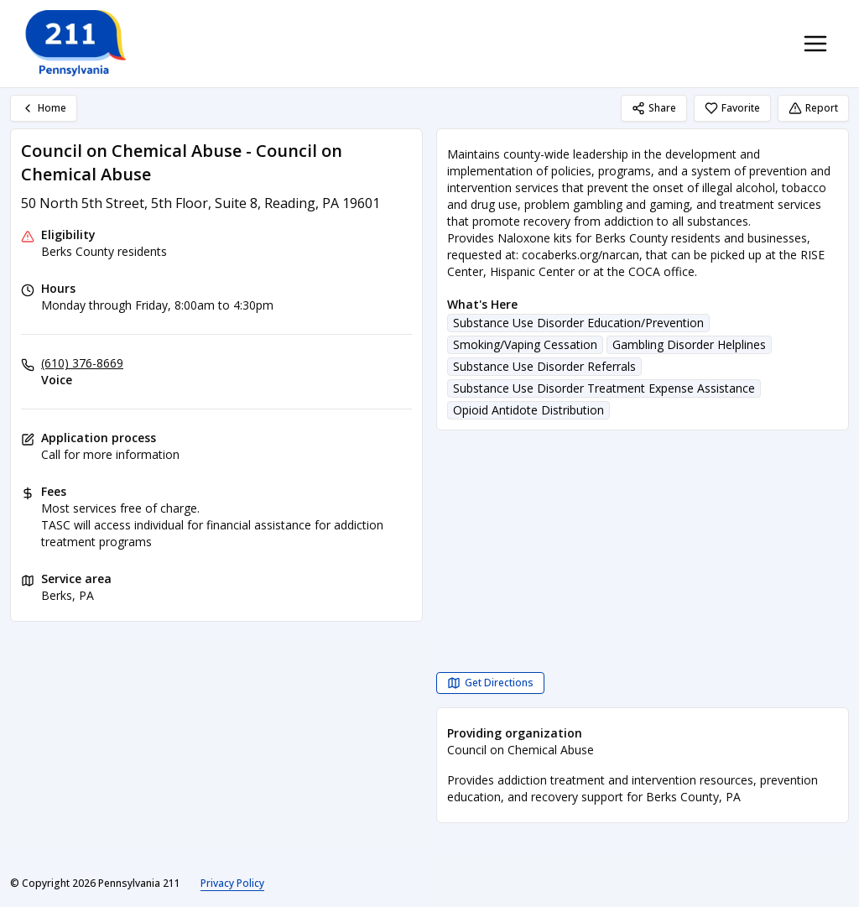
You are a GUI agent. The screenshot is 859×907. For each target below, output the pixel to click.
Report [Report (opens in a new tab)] (813, 108)
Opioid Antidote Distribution (528, 410)
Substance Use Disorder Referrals (544, 366)
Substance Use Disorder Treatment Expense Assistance (604, 388)
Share (654, 108)
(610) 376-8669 (82, 363)
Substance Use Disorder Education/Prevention (578, 323)
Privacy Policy (232, 883)
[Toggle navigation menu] (815, 43)
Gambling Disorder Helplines (689, 344)
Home (43, 108)
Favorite (732, 108)
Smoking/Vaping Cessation (525, 344)
